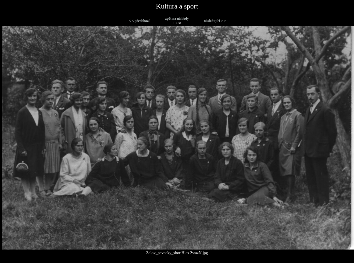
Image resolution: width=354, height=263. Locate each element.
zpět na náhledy (177, 18)
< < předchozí (139, 21)
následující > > (215, 21)
